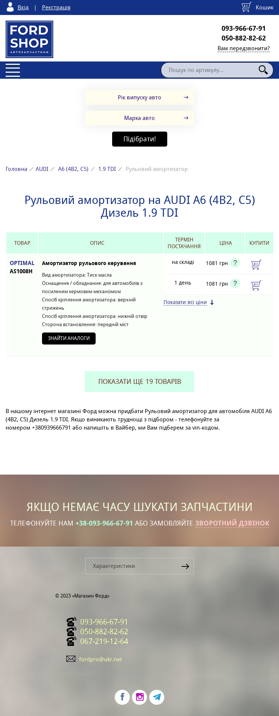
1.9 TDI (107, 168)
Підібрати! (139, 139)
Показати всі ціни (185, 302)
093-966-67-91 (244, 28)
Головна (16, 168)
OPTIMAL (22, 267)
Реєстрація (56, 7)
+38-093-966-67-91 (104, 523)
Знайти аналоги (69, 338)
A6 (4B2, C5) (73, 168)
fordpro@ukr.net (100, 659)
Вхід (23, 7)
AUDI (42, 168)
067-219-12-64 (104, 641)
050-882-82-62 (244, 38)
